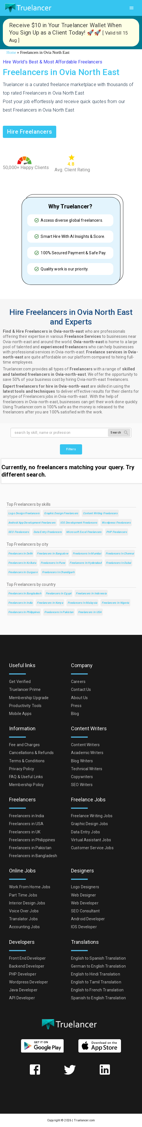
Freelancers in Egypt (59, 593)
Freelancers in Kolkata (22, 562)
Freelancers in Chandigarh (58, 572)
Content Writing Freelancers (100, 513)
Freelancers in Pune (52, 562)
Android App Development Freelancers (32, 522)
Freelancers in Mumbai (87, 553)
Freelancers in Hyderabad (85, 562)
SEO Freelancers (18, 531)
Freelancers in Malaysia (82, 602)
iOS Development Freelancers (79, 522)
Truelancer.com (84, 1120)
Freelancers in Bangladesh (24, 593)
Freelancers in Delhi (20, 553)
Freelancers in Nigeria (115, 602)
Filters (71, 449)
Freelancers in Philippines (24, 612)
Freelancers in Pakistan (58, 612)
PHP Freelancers (116, 531)
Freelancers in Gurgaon (23, 572)
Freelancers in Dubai (118, 562)
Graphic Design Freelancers (61, 513)
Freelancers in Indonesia (91, 593)
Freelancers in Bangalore (52, 553)
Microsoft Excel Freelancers (84, 531)
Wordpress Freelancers (116, 522)
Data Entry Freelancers (47, 531)
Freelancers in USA (90, 612)
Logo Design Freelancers (24, 513)
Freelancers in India (20, 602)
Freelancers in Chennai (120, 553)
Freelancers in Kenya (50, 602)
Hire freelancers (29, 132)
